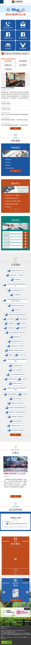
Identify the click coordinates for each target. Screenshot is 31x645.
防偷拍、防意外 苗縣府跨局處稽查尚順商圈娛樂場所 (15, 113)
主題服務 (15, 264)
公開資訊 (8, 69)
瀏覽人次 (3, 628)
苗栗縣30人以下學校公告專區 (13, 201)
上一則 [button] (2, 481)
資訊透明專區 (15, 509)
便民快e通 (8, 159)
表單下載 (7, 162)
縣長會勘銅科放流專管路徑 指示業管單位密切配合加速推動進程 (15, 118)
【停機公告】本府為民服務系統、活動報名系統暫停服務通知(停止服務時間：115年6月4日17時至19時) (17, 53)
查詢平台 (15, 183)
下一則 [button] (29, 481)
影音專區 (15, 544)
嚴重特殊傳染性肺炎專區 (11, 204)
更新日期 (3, 626)
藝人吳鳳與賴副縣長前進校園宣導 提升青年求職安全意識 (15, 124)
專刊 (15, 585)
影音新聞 (23, 61)
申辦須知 (7, 165)
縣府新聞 (8, 61)
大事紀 (15, 453)
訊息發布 (23, 65)
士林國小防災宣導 (15, 108)
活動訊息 (8, 65)
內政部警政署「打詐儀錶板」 (13, 195)
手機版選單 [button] (1, 1)
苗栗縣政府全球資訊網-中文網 (17, 1)
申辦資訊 (15, 147)
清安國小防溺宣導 (15, 102)
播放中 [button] (27, 579)
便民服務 (15, 140)
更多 (16, 128)
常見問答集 (8, 207)
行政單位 (15, 220)
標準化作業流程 (9, 168)
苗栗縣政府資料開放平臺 (11, 198)
